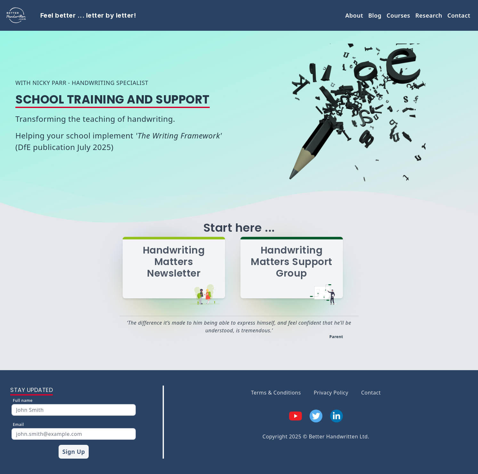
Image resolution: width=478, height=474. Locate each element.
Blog (374, 15)
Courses (398, 15)
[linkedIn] (336, 416)
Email (18, 424)
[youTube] (295, 416)
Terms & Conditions (276, 392)
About (354, 15)
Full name (23, 400)
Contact (458, 15)
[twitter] (316, 416)
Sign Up (73, 451)
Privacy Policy (331, 392)
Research (428, 15)
